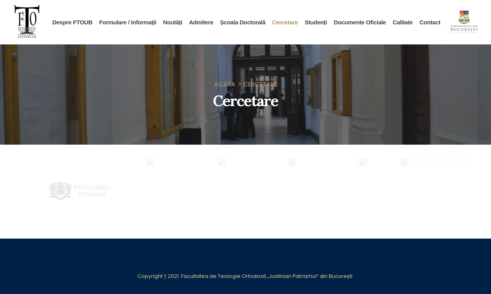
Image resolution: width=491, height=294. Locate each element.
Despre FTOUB (72, 22)
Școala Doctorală (242, 22)
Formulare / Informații (127, 22)
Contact (429, 22)
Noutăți (172, 22)
